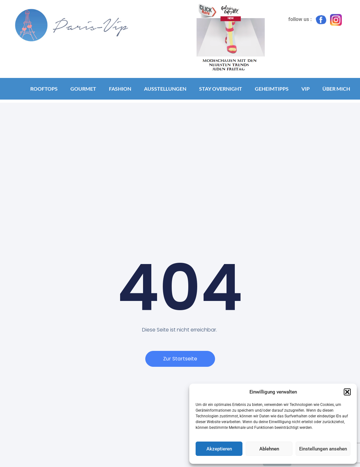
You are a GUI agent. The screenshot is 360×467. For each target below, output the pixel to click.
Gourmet (83, 89)
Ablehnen (269, 449)
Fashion (120, 89)
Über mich (336, 89)
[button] (347, 392)
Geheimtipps (272, 89)
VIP (305, 89)
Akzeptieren (219, 449)
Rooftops (44, 89)
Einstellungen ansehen (323, 449)
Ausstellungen (165, 89)
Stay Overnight (220, 89)
